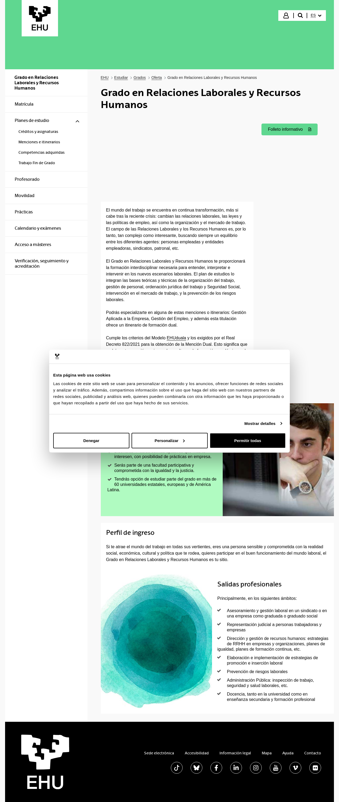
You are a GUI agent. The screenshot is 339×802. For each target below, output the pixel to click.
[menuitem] (316, 15)
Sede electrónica (159, 753)
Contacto (312, 753)
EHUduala (176, 338)
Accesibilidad (197, 753)
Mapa (267, 753)
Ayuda (288, 753)
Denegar (91, 440)
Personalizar (170, 440)
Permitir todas (247, 440)
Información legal (235, 753)
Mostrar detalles (260, 423)
